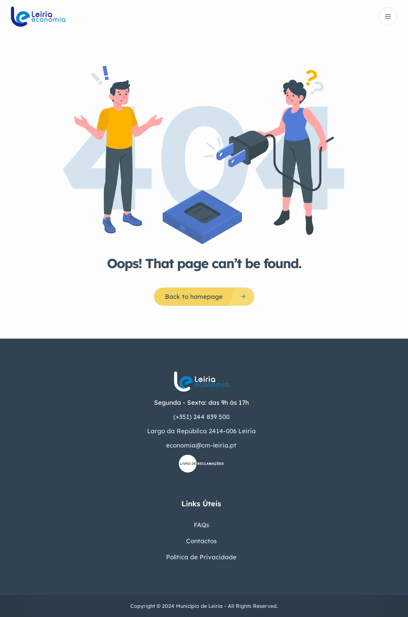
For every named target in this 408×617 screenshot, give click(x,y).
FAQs (201, 525)
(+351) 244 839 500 (201, 416)
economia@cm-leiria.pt (201, 445)
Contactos (201, 541)
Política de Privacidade (201, 557)
